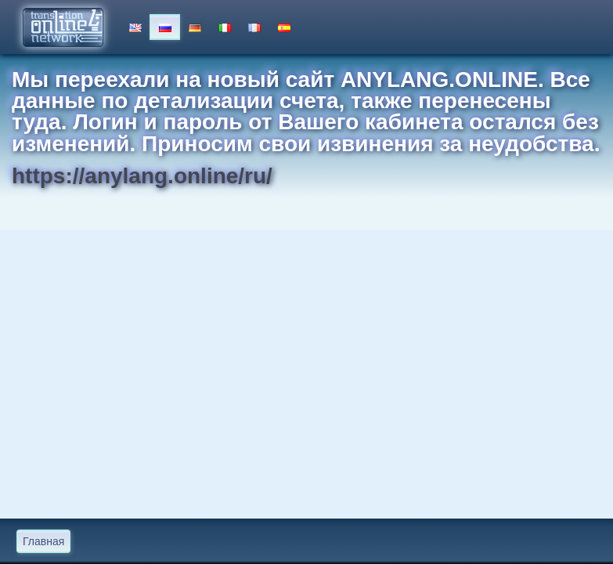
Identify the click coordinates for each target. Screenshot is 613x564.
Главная (43, 541)
